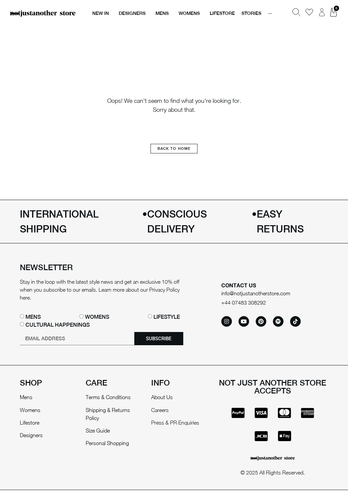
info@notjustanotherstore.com (255, 293)
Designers (31, 435)
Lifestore (29, 422)
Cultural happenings (57, 324)
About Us (162, 396)
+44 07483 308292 (243, 302)
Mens (33, 316)
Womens (97, 316)
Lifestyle (166, 316)
